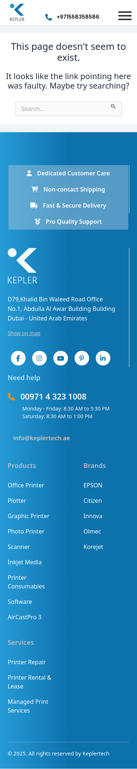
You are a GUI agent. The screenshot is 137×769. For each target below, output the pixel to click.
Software (20, 602)
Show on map (24, 333)
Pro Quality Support (68, 222)
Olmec (92, 531)
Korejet (93, 547)
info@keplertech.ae (41, 438)
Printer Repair (27, 662)
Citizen (92, 501)
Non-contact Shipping (68, 189)
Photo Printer (26, 531)
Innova (92, 516)
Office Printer (26, 485)
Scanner (19, 547)
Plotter (17, 501)
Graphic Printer (28, 516)
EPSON (92, 485)
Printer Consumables (26, 581)
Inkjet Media (25, 562)
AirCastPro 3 (24, 617)
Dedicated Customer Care (68, 173)
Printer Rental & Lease (30, 681)
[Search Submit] (113, 105)
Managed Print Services (28, 706)
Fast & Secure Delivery (68, 205)
